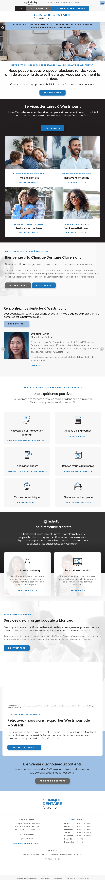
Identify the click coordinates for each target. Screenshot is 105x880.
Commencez (76, 591)
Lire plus (36, 365)
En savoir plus (52, 92)
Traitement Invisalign (76, 178)
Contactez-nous (52, 859)
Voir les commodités (77, 503)
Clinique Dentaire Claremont (27, 823)
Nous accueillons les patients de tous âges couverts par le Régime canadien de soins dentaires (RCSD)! (52, 25)
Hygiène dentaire (29, 178)
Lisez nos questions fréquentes (26, 440)
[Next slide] (102, 349)
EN (21, 8)
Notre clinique (18, 285)
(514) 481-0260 (40, 8)
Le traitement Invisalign (27, 570)
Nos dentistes (16, 324)
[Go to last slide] (3, 349)
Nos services (52, 128)
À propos (35, 855)
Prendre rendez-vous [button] (72, 8)
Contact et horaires (24, 747)
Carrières (78, 855)
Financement (66, 855)
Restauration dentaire (29, 228)
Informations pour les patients (25, 471)
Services (45, 855)
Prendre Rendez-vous (77, 471)
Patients (54, 855)
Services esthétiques (76, 228)
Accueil (26, 855)
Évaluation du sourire (77, 570)
